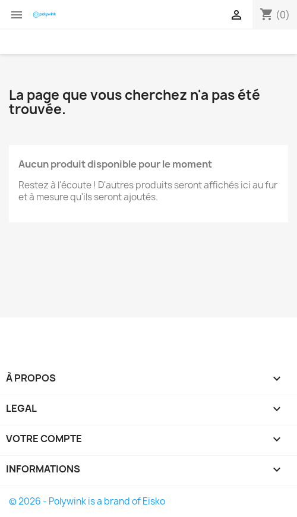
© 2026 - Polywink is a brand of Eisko (87, 501)
